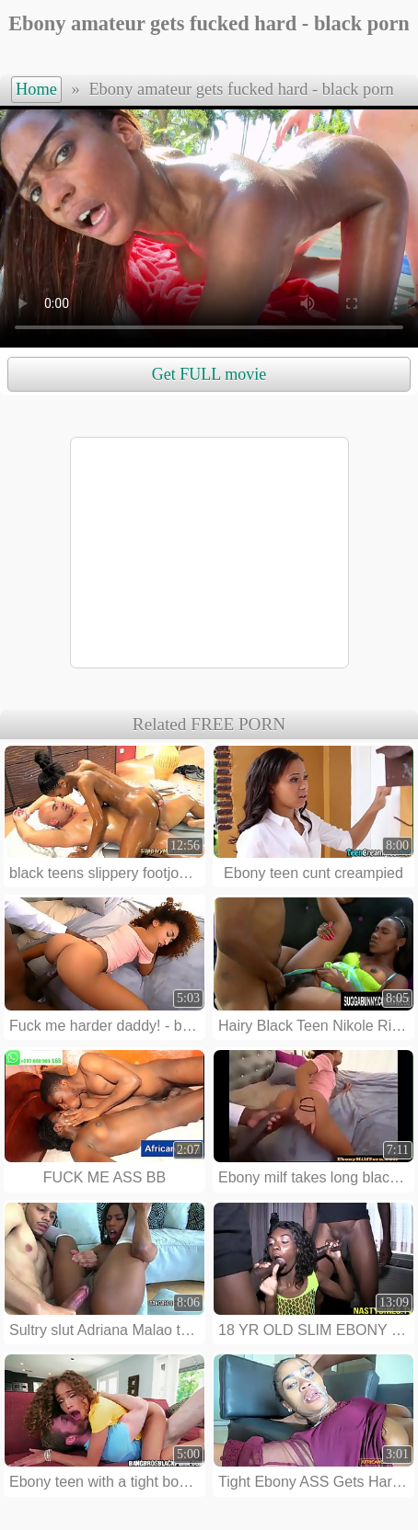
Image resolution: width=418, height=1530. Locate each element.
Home (36, 89)
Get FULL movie (209, 374)
